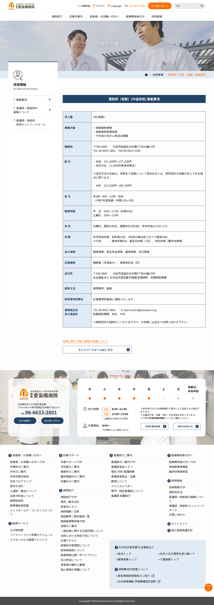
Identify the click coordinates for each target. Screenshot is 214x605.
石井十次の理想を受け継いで (177, 554)
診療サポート (70, 455)
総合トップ (124, 554)
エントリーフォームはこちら (95, 350)
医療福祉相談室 (19, 505)
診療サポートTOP (71, 462)
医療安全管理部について (75, 545)
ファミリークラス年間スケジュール (31, 535)
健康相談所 (16, 501)
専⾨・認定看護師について (127, 491)
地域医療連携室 (178, 467)
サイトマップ (179, 524)
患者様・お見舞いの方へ (27, 455)
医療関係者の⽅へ (182, 455)
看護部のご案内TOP (123, 462)
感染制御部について (73, 550)
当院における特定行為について (79, 536)
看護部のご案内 (122, 455)
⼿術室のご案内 (70, 467)
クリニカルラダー (122, 486)
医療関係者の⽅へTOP (182, 462)
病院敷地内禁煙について (133, 569)
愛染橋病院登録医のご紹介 (136, 576)
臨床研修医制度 (178, 471)
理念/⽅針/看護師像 (123, 471)
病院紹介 (68, 490)
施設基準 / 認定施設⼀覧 (75, 516)
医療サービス (20, 523)
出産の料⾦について (22, 496)
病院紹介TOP (69, 497)
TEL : (134, 6)
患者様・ (27, 462)
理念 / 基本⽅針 (70, 502)
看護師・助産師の (25, 110)
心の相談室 (16, 530)
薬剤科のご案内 (70, 471)
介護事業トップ (169, 559)
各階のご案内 (69, 526)
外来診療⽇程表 (19, 476)
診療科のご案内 (19, 467)
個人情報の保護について (75, 569)
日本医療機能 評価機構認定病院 (139, 581)
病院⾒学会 (175, 492)
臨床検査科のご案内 (73, 476)
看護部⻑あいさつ (122, 467)
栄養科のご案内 (70, 481)
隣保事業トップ (127, 559)
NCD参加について (71, 560)
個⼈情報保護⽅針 (182, 530)
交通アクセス (69, 540)
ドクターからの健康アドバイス (28, 540)
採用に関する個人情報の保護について (85, 341)
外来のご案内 (18, 471)
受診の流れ (16, 486)
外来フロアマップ (20, 481)
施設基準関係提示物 (73, 521)
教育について (119, 481)
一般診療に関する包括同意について (82, 531)
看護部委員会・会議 (123, 476)
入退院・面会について (23, 491)
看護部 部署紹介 (121, 496)
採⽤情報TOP (177, 487)
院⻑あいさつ (69, 507)
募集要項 (21, 100)
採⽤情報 (176, 480)
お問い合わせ (177, 515)
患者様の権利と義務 (73, 565)
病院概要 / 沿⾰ (70, 511)
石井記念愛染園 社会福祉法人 (136, 547)
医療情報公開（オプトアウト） (79, 555)
